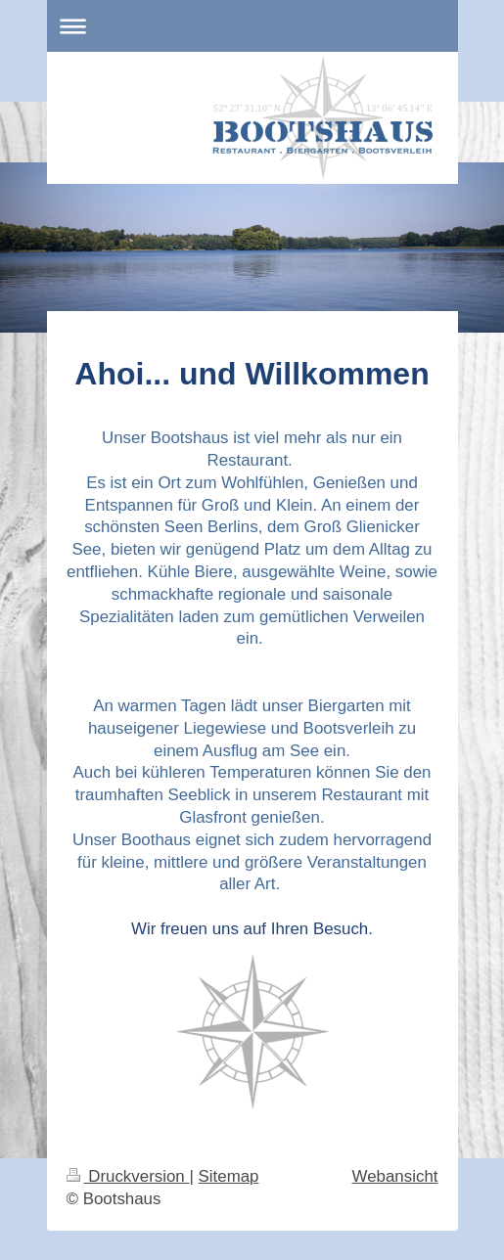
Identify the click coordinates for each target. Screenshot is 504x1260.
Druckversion (128, 1176)
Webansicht (395, 1176)
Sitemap (229, 1176)
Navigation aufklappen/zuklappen (252, 26)
